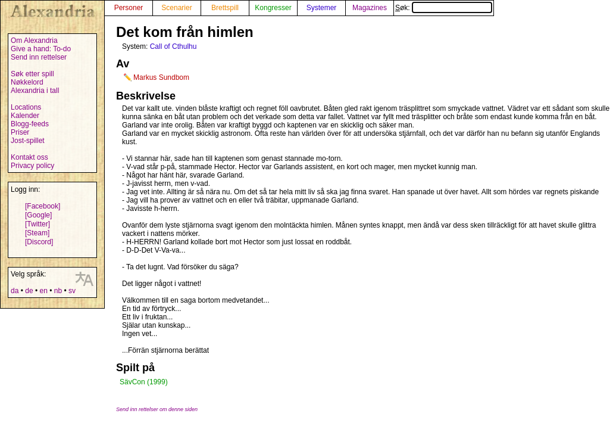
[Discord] (39, 242)
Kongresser (273, 8)
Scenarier (176, 8)
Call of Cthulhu (173, 46)
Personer (128, 8)
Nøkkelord (27, 82)
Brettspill (225, 8)
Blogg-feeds (30, 124)
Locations (26, 107)
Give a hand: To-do (41, 49)
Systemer (322, 8)
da (14, 291)
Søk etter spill (32, 74)
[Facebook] (42, 206)
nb (58, 291)
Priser (20, 132)
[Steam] (37, 233)
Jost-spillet (28, 140)
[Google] (38, 215)
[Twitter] (37, 224)
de (29, 291)
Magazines (369, 8)
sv (72, 291)
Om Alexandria (34, 40)
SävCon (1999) (144, 382)
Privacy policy (32, 165)
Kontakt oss (29, 157)
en (43, 291)
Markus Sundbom (161, 77)
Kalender (25, 115)
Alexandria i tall (35, 90)
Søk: (443, 8)
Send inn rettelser (39, 57)
